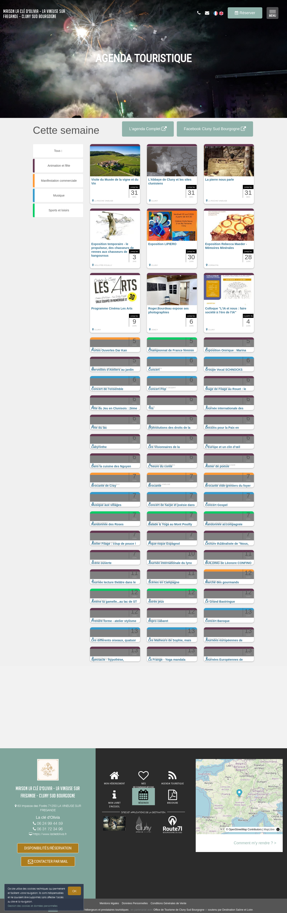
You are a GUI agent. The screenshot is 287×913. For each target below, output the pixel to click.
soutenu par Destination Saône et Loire (230, 909)
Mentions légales (109, 903)
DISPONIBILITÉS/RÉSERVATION (48, 848)
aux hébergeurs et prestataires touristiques (104, 909)
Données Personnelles (135, 903)
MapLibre (269, 829)
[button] (115, 176)
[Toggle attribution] (278, 829)
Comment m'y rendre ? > (255, 843)
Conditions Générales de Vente (168, 903)
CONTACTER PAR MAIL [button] (48, 861)
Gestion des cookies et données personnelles (33, 905)
